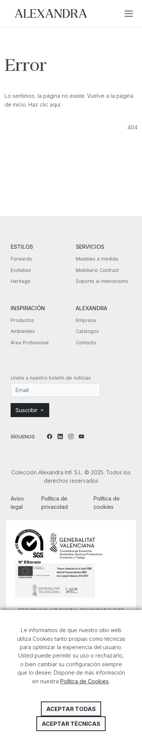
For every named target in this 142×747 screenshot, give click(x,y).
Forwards (21, 259)
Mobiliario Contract (97, 270)
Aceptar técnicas (71, 723)
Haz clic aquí (44, 104)
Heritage (20, 281)
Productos (22, 320)
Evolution (21, 270)
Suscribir (30, 410)
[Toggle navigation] (128, 13)
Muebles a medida (97, 259)
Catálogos (87, 331)
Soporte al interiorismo (102, 281)
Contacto (86, 342)
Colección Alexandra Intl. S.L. (51, 13)
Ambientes (23, 331)
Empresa (86, 320)
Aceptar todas (71, 709)
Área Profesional (29, 342)
